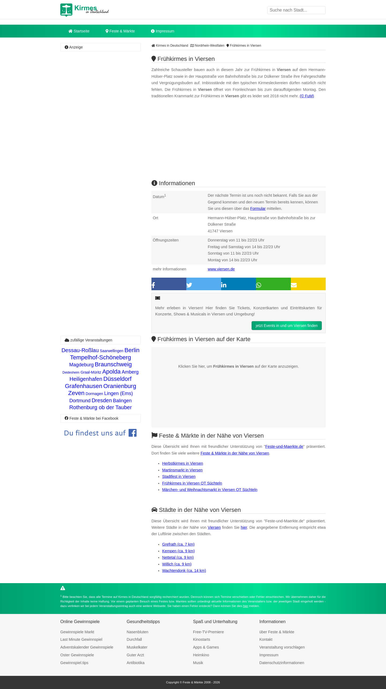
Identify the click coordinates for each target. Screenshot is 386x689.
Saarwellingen (111, 351)
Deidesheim (70, 372)
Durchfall (134, 639)
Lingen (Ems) (118, 393)
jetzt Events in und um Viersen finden (287, 325)
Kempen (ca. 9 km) (178, 551)
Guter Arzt (135, 655)
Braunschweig (113, 364)
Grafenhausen (83, 386)
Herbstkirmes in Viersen (182, 463)
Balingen (122, 400)
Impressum (162, 31)
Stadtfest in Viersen (179, 476)
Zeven (76, 393)
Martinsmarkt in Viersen (182, 470)
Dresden (102, 400)
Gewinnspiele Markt (77, 632)
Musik (198, 663)
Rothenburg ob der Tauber (100, 407)
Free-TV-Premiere (208, 632)
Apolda (111, 371)
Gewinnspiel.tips (74, 663)
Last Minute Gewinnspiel (81, 639)
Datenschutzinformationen (281, 663)
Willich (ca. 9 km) (177, 564)
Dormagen (94, 394)
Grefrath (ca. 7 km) (178, 544)
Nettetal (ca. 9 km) (178, 557)
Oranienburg (119, 386)
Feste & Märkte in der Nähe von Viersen (235, 453)
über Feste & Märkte (276, 632)
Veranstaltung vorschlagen (282, 647)
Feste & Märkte (120, 31)
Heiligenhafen (85, 379)
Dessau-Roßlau (80, 350)
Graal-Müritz (90, 372)
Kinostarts (201, 639)
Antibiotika (135, 663)
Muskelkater (137, 647)
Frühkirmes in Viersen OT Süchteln (192, 483)
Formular (258, 208)
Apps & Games (206, 647)
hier (244, 527)
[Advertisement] (100, 132)
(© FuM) (307, 96)
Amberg (130, 372)
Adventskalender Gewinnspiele (86, 647)
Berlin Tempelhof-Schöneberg (104, 353)
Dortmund (80, 400)
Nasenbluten (138, 632)
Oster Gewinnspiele (77, 655)
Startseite (79, 31)
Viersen (214, 527)
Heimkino (201, 655)
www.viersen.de (221, 269)
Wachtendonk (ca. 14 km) (184, 570)
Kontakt (266, 639)
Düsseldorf (117, 378)
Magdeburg (81, 364)
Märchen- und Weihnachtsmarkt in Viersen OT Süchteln (209, 489)
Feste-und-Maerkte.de (284, 446)
